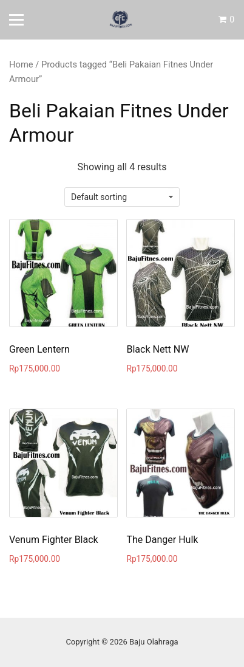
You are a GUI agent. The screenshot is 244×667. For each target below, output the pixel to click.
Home (21, 64)
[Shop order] (122, 197)
